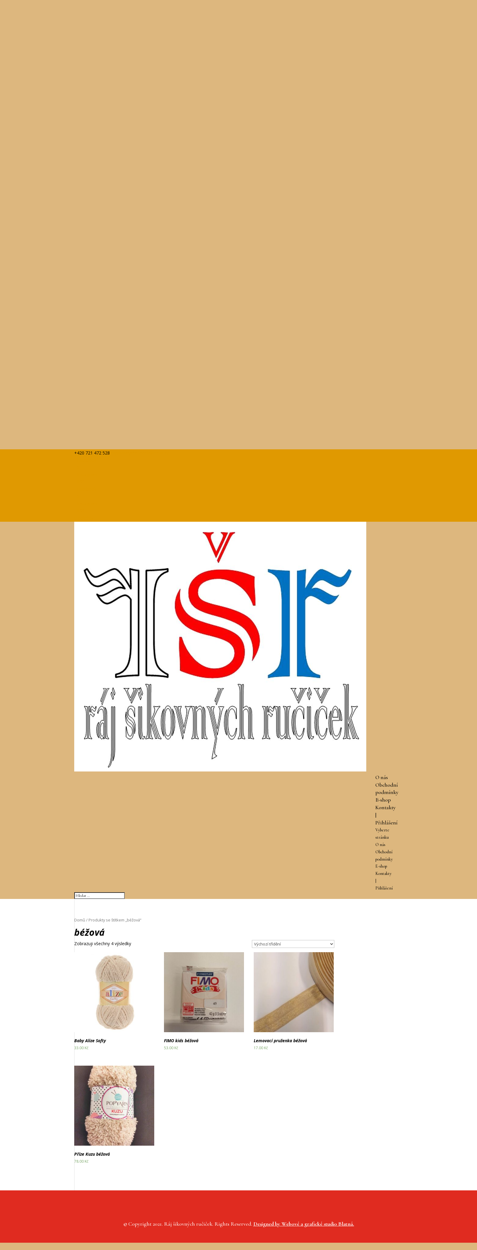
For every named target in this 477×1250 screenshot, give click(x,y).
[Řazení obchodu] (293, 944)
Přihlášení (386, 822)
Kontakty (385, 807)
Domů (79, 920)
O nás (381, 777)
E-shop (383, 799)
